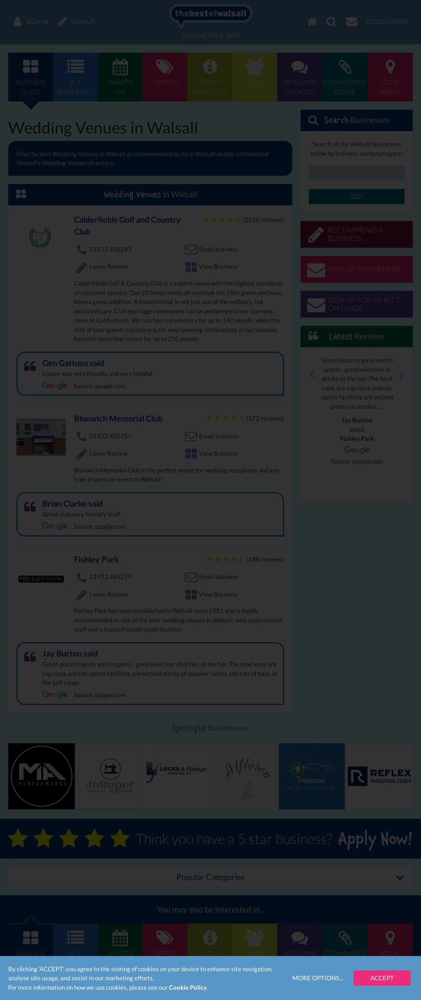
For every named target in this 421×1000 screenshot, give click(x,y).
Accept (382, 978)
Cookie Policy (188, 987)
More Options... (317, 978)
